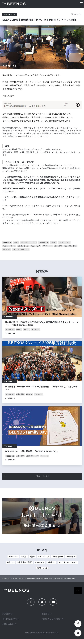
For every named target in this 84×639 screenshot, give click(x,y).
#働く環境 (58, 246)
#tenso (16, 242)
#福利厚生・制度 (70, 246)
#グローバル (42, 568)
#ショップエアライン (29, 242)
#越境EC (51, 562)
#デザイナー (47, 246)
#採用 (23, 557)
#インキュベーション (21, 249)
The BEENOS (14, 3)
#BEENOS (7, 242)
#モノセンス (43, 242)
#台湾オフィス (64, 242)
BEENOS (5, 578)
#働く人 (27, 330)
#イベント (7, 249)
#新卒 (32, 557)
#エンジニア (35, 246)
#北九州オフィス (9, 246)
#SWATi (54, 242)
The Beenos (16, 590)
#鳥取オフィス (23, 246)
